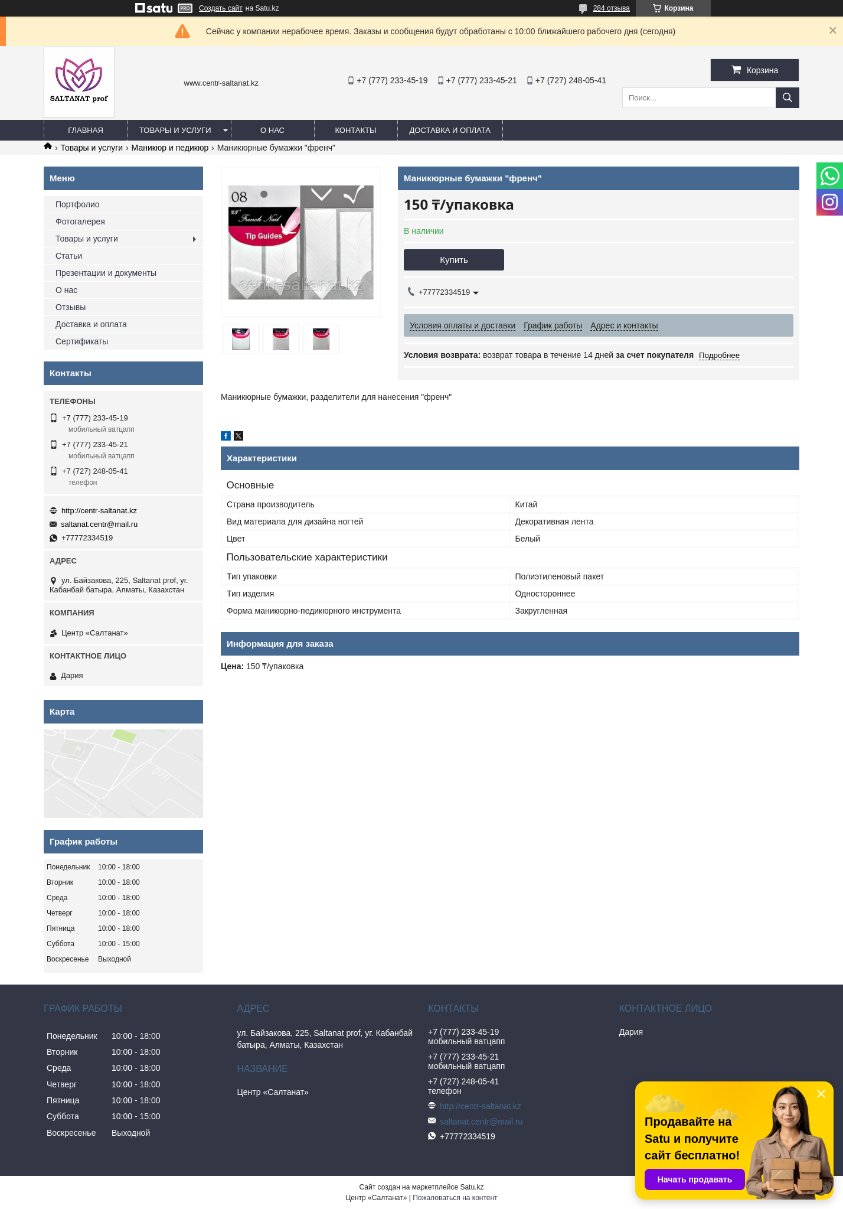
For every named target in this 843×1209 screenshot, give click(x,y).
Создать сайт (221, 8)
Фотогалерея (80, 221)
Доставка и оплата (450, 130)
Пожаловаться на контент (455, 1198)
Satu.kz (471, 1187)
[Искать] (787, 97)
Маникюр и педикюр (170, 147)
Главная (85, 130)
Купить (454, 260)
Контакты (355, 130)
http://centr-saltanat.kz (99, 510)
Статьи (68, 255)
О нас (272, 130)
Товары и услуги (175, 130)
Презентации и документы (105, 273)
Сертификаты (81, 341)
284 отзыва (611, 8)
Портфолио (77, 204)
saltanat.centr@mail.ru (99, 524)
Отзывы (70, 307)
